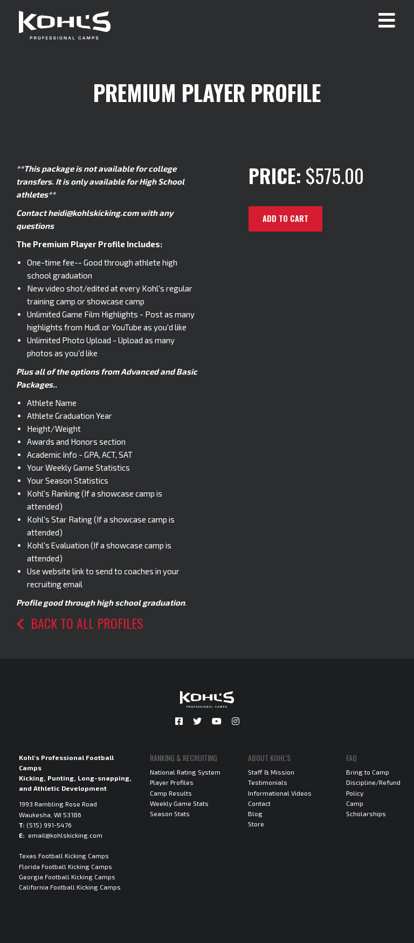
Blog (255, 813)
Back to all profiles (79, 623)
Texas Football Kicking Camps (64, 855)
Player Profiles (172, 782)
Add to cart (285, 218)
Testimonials (267, 782)
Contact (259, 803)
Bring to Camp (367, 772)
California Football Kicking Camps (70, 887)
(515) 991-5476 (49, 825)
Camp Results (171, 793)
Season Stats (170, 813)
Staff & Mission (271, 772)
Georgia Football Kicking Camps (67, 876)
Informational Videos (280, 793)
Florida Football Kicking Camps (65, 866)
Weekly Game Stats (179, 803)
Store (256, 823)
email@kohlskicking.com (65, 835)
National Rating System (185, 772)
